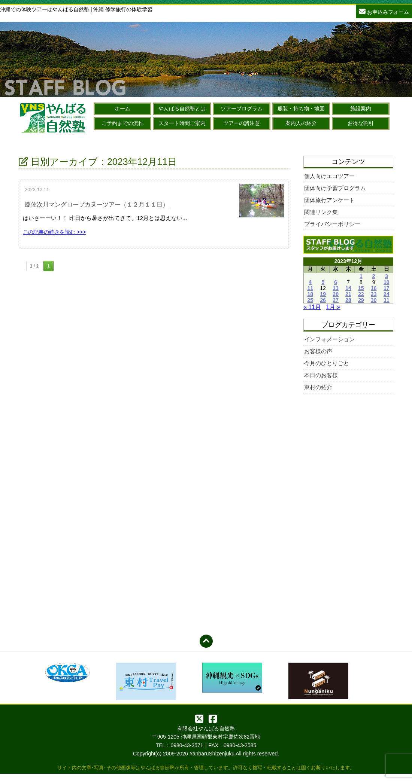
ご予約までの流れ (122, 123)
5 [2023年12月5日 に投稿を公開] (322, 282)
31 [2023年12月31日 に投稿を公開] (387, 300)
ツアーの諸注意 (241, 123)
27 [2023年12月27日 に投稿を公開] (336, 300)
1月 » (333, 307)
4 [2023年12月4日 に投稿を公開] (310, 282)
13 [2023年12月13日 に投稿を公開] (336, 288)
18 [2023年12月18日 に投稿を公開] (310, 294)
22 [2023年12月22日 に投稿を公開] (361, 294)
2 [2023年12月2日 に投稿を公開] (373, 276)
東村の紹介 (318, 387)
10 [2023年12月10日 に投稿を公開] (387, 282)
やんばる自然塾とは (182, 109)
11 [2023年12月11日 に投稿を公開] (310, 288)
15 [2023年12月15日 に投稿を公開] (361, 288)
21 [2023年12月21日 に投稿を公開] (348, 294)
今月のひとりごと (326, 363)
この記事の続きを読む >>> (54, 232)
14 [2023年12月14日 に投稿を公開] (348, 288)
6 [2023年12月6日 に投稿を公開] (335, 282)
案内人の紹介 (301, 123)
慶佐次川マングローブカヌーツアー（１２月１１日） (97, 204)
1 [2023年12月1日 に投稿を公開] (361, 276)
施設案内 (360, 109)
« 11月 (312, 307)
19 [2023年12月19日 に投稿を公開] (323, 294)
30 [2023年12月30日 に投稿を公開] (374, 300)
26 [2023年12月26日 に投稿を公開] (323, 300)
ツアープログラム (242, 109)
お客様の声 (318, 351)
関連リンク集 (321, 212)
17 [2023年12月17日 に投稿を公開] (387, 288)
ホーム (122, 109)
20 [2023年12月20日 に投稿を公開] (336, 294)
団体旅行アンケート (329, 200)
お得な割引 (361, 123)
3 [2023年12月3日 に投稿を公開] (386, 276)
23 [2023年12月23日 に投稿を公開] (374, 294)
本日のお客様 (321, 375)
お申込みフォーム (384, 11)
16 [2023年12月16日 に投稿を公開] (374, 288)
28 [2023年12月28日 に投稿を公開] (348, 300)
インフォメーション (329, 339)
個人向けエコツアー (329, 176)
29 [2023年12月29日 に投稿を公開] (361, 300)
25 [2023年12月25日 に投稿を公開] (310, 300)
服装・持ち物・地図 (301, 109)
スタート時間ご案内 (182, 123)
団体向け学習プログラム (335, 188)
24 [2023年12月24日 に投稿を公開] (387, 294)
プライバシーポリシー (332, 224)
